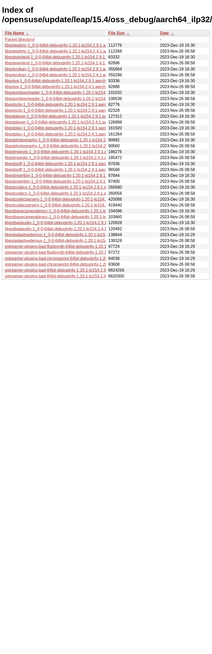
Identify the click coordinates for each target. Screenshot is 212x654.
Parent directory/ (20, 39)
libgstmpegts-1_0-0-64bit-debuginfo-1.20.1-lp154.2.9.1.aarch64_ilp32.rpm (71, 152)
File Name (14, 33)
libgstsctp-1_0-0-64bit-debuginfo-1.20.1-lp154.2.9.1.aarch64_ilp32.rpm (68, 104)
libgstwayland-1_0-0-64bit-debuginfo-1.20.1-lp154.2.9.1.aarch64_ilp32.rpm (72, 57)
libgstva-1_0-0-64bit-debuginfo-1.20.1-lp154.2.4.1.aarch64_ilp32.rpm (67, 86)
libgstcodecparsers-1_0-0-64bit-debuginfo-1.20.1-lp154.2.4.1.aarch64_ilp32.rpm (77, 205)
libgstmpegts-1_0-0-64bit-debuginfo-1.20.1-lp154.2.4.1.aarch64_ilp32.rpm (71, 157)
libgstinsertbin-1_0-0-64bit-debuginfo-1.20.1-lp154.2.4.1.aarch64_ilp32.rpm (72, 181)
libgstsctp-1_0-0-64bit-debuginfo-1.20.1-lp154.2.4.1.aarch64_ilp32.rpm (68, 110)
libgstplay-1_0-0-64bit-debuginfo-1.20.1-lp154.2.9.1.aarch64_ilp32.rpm (68, 128)
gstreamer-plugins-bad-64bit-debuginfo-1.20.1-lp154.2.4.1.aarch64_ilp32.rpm (74, 276)
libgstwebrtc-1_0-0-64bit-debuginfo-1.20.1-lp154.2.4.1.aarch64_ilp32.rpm (71, 51)
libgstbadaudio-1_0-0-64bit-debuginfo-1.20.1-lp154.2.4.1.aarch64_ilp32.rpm (73, 229)
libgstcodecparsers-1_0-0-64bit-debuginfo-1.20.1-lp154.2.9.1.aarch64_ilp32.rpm (77, 199)
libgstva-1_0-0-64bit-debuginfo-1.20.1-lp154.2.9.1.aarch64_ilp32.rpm (67, 81)
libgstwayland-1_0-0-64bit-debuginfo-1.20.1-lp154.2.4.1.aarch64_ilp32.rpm (72, 63)
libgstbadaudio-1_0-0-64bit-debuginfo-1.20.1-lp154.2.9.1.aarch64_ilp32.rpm (73, 223)
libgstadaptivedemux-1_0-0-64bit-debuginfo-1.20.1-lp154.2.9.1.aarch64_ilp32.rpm (79, 235)
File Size (116, 33)
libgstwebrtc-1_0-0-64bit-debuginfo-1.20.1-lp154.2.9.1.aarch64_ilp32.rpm (71, 45)
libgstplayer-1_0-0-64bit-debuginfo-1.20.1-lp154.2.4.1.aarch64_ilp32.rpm (70, 122)
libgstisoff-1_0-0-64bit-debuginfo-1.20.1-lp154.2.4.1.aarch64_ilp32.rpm (68, 169)
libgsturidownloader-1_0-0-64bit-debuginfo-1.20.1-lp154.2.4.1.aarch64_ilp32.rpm (78, 98)
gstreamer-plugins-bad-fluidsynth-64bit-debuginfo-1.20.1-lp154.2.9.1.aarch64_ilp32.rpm (84, 246)
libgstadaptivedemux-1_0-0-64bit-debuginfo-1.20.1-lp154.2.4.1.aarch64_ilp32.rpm (79, 240)
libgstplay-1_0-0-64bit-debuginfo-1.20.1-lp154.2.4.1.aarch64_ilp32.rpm (68, 134)
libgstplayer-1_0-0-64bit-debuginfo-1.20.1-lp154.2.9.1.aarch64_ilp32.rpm (70, 116)
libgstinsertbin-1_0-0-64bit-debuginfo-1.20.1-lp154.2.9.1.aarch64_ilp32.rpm (72, 175)
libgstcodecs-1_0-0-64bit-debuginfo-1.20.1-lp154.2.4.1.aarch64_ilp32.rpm (71, 193)
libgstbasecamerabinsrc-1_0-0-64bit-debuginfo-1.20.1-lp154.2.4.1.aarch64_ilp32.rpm (81, 217)
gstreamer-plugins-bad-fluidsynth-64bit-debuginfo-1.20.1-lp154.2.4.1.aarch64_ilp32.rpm (84, 252)
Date (164, 33)
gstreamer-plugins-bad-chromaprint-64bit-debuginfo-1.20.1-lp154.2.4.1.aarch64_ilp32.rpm (86, 264)
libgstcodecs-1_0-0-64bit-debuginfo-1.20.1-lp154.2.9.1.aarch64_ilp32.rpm (71, 187)
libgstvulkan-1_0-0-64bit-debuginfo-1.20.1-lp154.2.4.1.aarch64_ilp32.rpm (71, 75)
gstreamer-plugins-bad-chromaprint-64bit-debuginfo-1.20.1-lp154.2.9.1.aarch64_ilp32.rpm (86, 258)
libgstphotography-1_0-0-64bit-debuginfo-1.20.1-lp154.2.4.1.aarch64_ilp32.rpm (76, 146)
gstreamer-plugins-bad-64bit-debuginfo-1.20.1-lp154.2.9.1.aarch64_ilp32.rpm (74, 270)
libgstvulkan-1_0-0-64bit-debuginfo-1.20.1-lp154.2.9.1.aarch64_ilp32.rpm (71, 69)
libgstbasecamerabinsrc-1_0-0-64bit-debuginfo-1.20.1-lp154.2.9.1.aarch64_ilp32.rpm (81, 211)
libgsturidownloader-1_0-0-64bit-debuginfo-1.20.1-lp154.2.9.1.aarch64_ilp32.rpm (78, 92)
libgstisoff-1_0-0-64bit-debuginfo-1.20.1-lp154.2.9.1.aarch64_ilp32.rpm (68, 164)
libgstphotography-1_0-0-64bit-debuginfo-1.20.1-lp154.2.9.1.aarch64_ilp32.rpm (76, 140)
